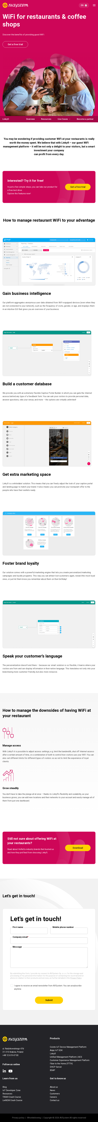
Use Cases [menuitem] (63, 119)
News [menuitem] (52, 1090)
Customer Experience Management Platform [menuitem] (69, 1060)
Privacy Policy (75, 978)
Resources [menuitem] (46, 119)
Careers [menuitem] (53, 1097)
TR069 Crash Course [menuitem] (12, 1097)
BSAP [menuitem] (52, 1070)
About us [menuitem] (54, 1087)
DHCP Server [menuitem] (56, 1067)
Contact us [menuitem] (54, 1100)
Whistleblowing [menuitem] (34, 1117)
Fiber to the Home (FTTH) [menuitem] (61, 1063)
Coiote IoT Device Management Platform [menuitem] (68, 1047)
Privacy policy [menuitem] (18, 1117)
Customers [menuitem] (55, 1093)
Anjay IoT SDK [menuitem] (56, 1050)
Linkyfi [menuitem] (53, 1053)
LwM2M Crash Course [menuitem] (12, 1100)
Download (78, 847)
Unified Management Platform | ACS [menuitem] (66, 1057)
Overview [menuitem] (30, 119)
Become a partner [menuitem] (85, 119)
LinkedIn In (4, 1071)
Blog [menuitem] (5, 1087)
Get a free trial (15, 44)
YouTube (10, 1071)
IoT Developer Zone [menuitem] (11, 1090)
